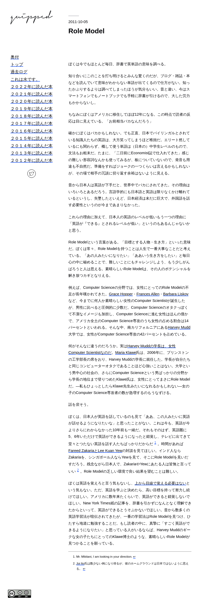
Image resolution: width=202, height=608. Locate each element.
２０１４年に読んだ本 (32, 145)
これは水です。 (25, 79)
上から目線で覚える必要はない (160, 483)
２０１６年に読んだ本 (32, 131)
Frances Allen (148, 294)
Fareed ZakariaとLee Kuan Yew (95, 451)
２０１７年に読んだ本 (32, 123)
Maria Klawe (125, 352)
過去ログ (19, 72)
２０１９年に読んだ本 (32, 108)
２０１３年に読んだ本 (32, 153)
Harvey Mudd (179, 327)
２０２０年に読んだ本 (32, 101)
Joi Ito (80, 563)
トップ (17, 64)
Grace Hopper (121, 294)
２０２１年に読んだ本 (32, 94)
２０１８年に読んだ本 (32, 116)
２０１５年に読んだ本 (32, 138)
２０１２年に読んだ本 (32, 160)
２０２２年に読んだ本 (32, 86)
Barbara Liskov (175, 294)
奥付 (15, 57)
